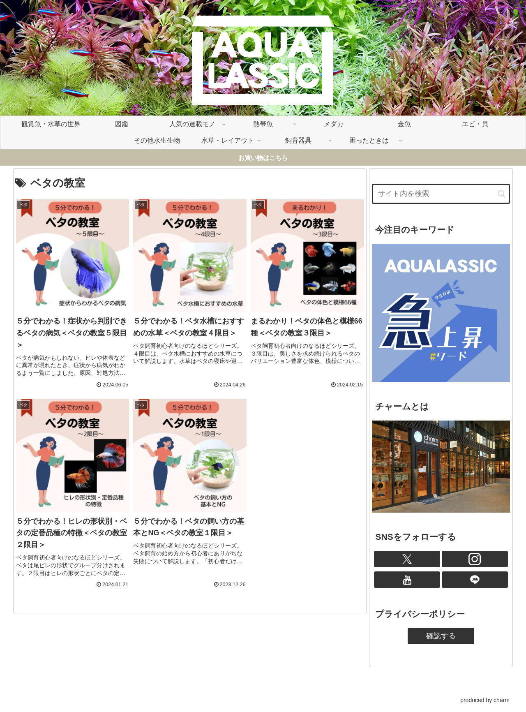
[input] (441, 194)
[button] (501, 194)
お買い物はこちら (263, 157)
